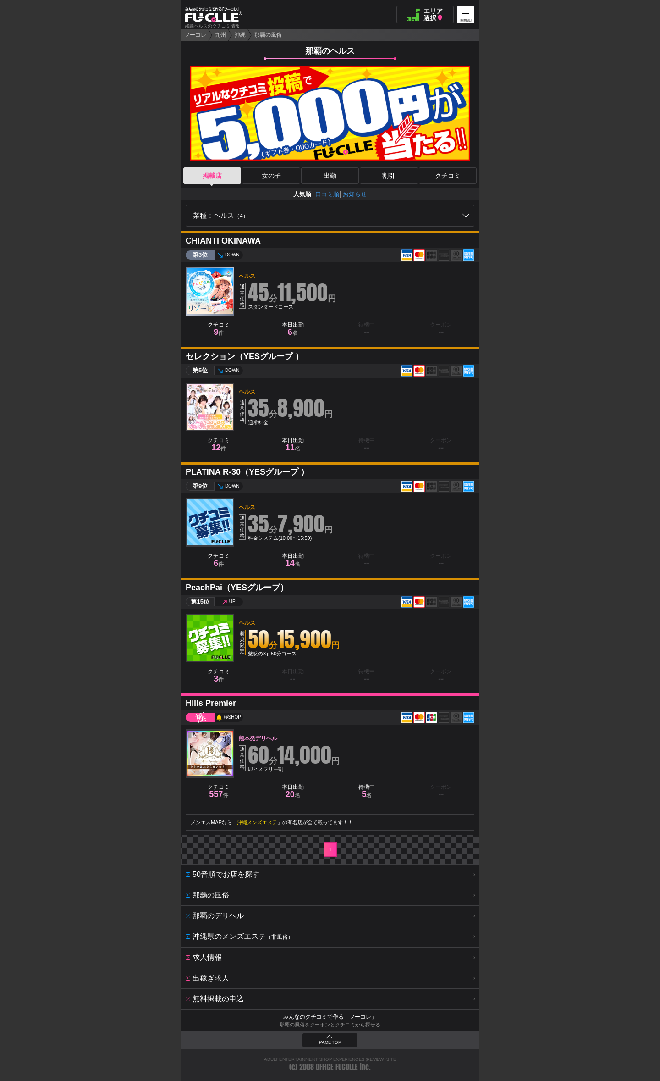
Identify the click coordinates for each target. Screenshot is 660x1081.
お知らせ (355, 194)
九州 (220, 35)
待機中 (366, 791)
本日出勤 (293, 329)
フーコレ (195, 35)
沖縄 (240, 35)
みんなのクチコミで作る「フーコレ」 (330, 1017)
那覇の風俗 (268, 35)
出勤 (330, 175)
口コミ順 (327, 194)
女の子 (271, 175)
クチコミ (448, 175)
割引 (388, 175)
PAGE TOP (330, 1042)
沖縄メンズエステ (257, 822)
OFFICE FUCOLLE (337, 1067)
